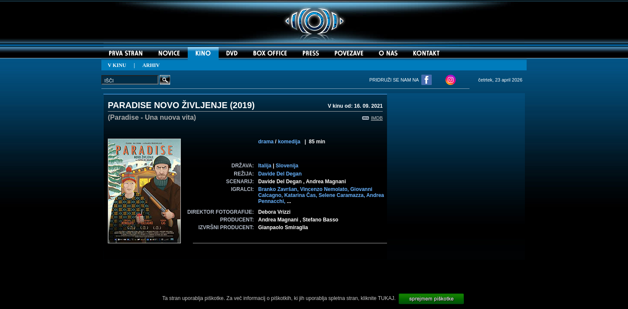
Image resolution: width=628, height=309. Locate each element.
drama (266, 142)
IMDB (372, 118)
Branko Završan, (279, 189)
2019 (242, 105)
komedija (289, 142)
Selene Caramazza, (342, 195)
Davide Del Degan (280, 174)
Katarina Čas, (301, 195)
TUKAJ (386, 298)
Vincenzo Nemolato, (325, 189)
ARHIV (151, 65)
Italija (264, 166)
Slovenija (287, 166)
